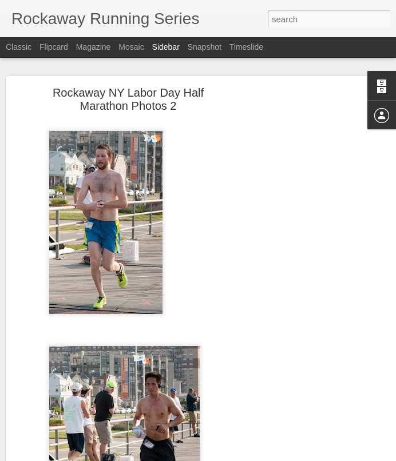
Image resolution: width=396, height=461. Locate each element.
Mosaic (131, 46)
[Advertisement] (297, 268)
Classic (18, 46)
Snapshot (204, 46)
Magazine (93, 46)
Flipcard (53, 46)
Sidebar (166, 46)
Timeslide (246, 46)
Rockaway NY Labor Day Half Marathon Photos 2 (128, 96)
